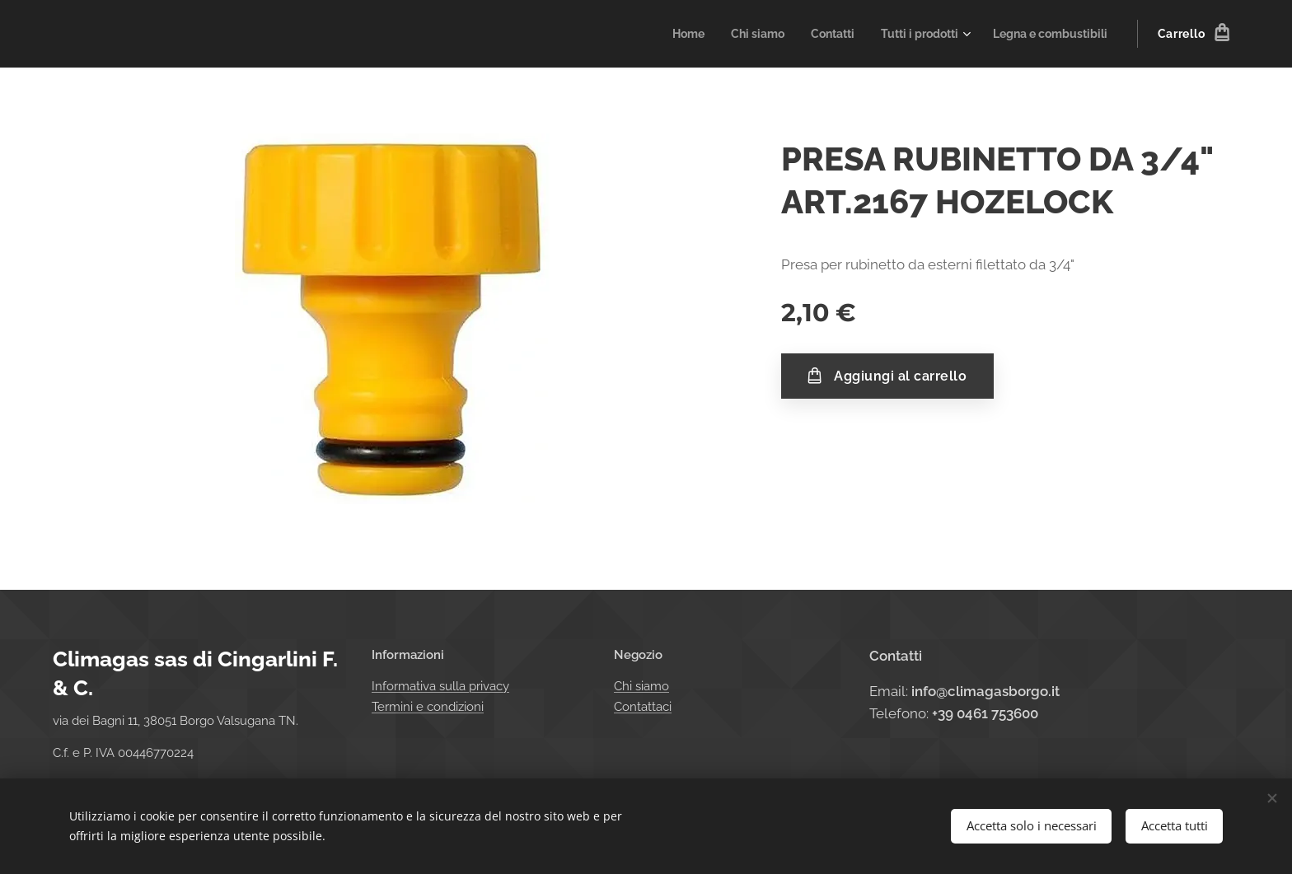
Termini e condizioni (428, 706)
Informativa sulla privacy (440, 687)
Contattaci (643, 706)
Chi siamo (641, 687)
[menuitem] (661, 33)
